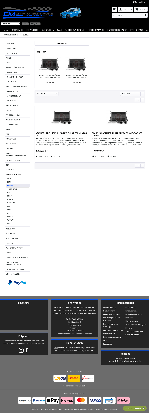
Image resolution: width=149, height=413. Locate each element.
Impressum (107, 344)
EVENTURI (10, 170)
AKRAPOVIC (10, 229)
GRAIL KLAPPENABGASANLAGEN (16, 154)
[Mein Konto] (125, 9)
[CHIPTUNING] (32, 30)
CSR (7, 165)
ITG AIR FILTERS (12, 124)
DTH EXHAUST (11, 82)
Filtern (41, 93)
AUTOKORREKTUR (13, 160)
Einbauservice (131, 311)
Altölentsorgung (109, 307)
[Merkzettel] (114, 9)
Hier (56, 347)
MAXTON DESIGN (13, 120)
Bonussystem (130, 307)
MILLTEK (9, 243)
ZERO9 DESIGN (12, 105)
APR (7, 134)
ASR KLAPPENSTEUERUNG (16, 86)
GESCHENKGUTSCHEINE (15, 269)
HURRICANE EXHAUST (14, 77)
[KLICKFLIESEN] (48, 30)
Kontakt (128, 328)
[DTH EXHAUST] (136, 30)
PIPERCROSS (11, 101)
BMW (9, 182)
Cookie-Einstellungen (111, 314)
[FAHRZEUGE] (17, 30)
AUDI (9, 178)
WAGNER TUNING (13, 174)
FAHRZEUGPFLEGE (13, 115)
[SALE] (59, 30)
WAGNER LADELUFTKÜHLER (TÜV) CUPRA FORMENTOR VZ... (49, 76)
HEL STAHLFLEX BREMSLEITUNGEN (13, 263)
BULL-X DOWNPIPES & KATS (17, 257)
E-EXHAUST (10, 233)
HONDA (10, 199)
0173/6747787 (77, 331)
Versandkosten (69, 409)
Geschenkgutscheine (133, 314)
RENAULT (11, 216)
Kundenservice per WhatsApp (110, 325)
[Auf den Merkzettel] (55, 156)
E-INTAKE (9, 110)
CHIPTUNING (11, 48)
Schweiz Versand (132, 335)
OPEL (9, 213)
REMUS (9, 252)
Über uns (129, 317)
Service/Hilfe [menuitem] (139, 2)
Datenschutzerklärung (112, 337)
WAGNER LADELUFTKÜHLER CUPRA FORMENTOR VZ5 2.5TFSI (76, 76)
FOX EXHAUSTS (12, 238)
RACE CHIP (10, 129)
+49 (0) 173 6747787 (127, 358)
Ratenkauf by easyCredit (113, 330)
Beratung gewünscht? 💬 (135, 408)
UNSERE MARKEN (13, 274)
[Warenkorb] (141, 9)
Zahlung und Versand (134, 331)
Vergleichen (42, 156)
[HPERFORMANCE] (96, 30)
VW (8, 223)
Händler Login (74, 342)
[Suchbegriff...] (130, 15)
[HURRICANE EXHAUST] (116, 30)
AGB (105, 340)
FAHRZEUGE (10, 43)
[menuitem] (130, 15)
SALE (8, 63)
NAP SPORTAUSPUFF (14, 248)
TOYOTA (10, 220)
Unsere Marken (131, 321)
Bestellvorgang (109, 311)
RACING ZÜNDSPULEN (15, 67)
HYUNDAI (11, 203)
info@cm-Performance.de (128, 361)
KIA (8, 206)
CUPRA (10, 185)
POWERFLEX (11, 139)
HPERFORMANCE (13, 72)
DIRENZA (9, 148)
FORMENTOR (12, 189)
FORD (9, 196)
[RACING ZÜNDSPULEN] (75, 30)
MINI (9, 210)
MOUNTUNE (11, 143)
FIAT (9, 192)
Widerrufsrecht (109, 333)
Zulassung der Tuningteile (135, 324)
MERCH (9, 58)
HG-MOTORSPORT (13, 96)
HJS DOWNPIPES (12, 91)
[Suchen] (145, 15)
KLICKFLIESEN (11, 53)
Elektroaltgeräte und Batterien (111, 319)
